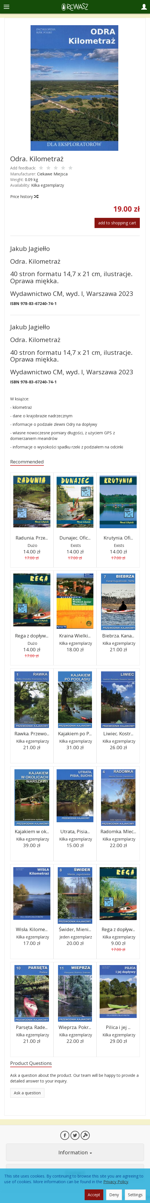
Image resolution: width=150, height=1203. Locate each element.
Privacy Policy (115, 1181)
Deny (114, 1194)
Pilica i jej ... (118, 1027)
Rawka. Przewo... (32, 733)
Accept (94, 1194)
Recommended (27, 461)
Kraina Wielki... (75, 635)
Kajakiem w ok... (31, 831)
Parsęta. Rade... (31, 1027)
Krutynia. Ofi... (118, 537)
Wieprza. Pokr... (75, 1027)
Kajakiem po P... (75, 733)
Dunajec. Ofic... (75, 537)
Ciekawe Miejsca (52, 174)
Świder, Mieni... (75, 929)
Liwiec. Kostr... (118, 733)
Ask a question (27, 1092)
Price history (24, 196)
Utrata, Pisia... (75, 831)
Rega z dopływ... (31, 635)
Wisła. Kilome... (31, 929)
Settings (135, 1194)
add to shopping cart (117, 222)
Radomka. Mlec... (118, 831)
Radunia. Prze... (32, 537)
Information (75, 1152)
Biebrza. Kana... (118, 635)
